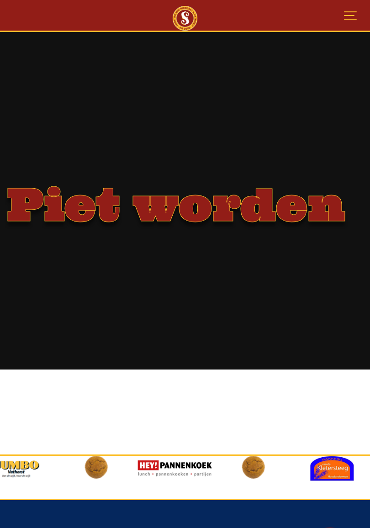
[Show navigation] (350, 16)
